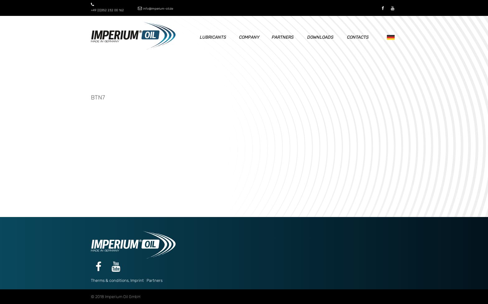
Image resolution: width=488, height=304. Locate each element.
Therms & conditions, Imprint (117, 280)
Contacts (358, 37)
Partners (283, 37)
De (389, 37)
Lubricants (213, 37)
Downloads (320, 37)
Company (249, 37)
